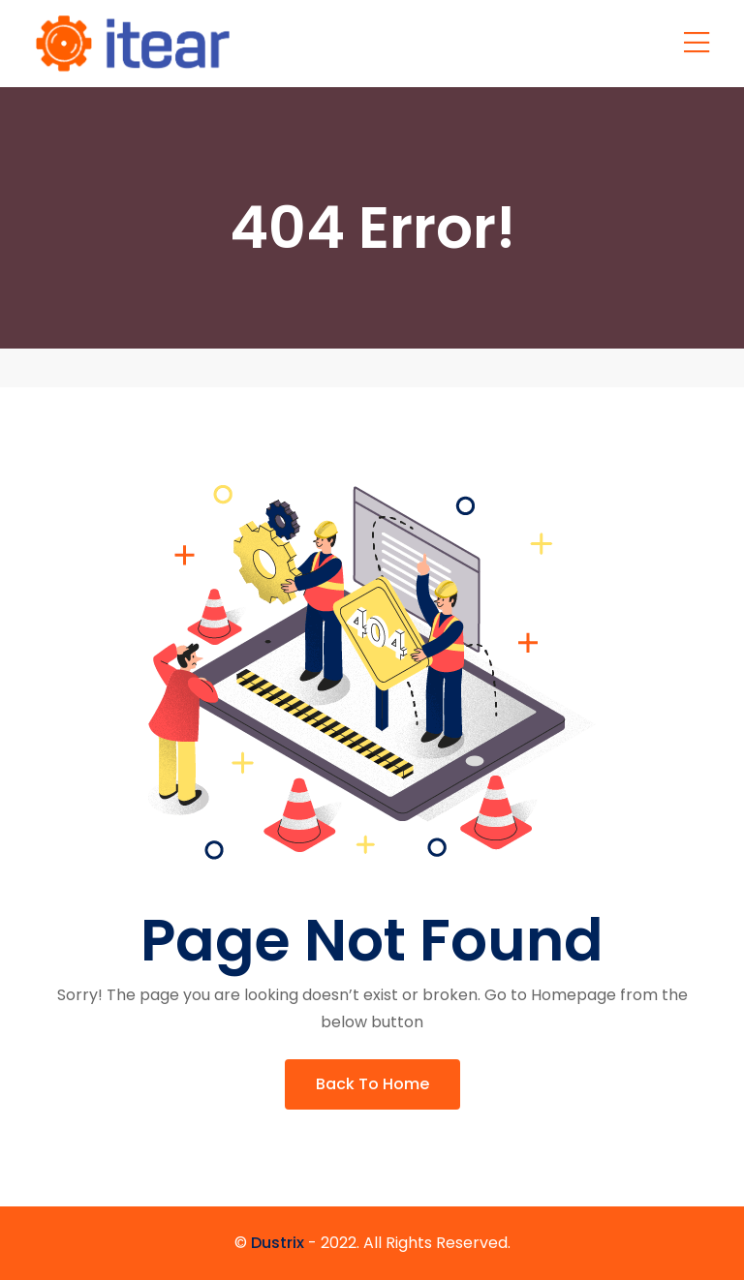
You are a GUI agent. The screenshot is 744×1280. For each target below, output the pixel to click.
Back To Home (372, 1084)
